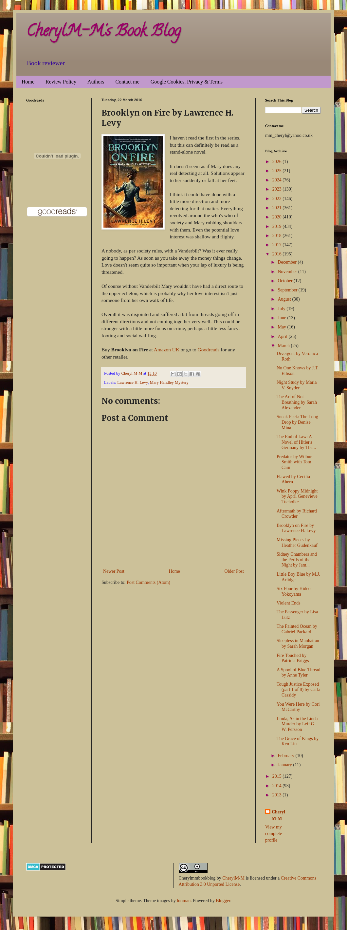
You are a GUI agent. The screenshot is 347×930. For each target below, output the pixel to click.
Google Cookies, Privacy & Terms (187, 81)
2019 (277, 226)
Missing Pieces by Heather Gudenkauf (297, 542)
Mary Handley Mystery (169, 382)
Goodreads (209, 349)
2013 (277, 794)
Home (28, 81)
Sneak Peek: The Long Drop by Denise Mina (297, 422)
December (288, 262)
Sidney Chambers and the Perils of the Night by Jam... (297, 560)
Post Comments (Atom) (148, 582)
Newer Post (113, 571)
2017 (277, 244)
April (283, 336)
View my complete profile (273, 833)
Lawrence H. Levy (132, 382)
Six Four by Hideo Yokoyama (294, 591)
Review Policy (61, 81)
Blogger (223, 900)
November (288, 271)
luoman (184, 900)
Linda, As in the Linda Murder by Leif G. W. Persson (297, 724)
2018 (277, 235)
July (282, 308)
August (285, 299)
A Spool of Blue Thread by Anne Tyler (298, 672)
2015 (277, 776)
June (282, 317)
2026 (277, 161)
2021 (277, 207)
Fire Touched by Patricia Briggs (293, 658)
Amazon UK (166, 349)
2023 (277, 189)
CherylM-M (233, 878)
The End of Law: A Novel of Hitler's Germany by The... (296, 442)
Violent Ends (289, 603)
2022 (277, 198)
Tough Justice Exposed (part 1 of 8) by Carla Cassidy (298, 690)
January (285, 764)
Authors (95, 81)
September (288, 290)
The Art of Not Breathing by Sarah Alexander (297, 402)
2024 (277, 179)
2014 (277, 785)
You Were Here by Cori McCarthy (298, 707)
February (286, 755)
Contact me (127, 81)
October (286, 280)
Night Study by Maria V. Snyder (297, 385)
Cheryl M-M (278, 815)
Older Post (234, 571)
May (282, 327)
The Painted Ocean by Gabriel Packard (297, 629)
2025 (277, 170)
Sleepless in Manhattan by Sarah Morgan (298, 643)
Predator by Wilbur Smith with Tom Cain (294, 462)
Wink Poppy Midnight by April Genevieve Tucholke (297, 497)
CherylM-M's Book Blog (103, 32)
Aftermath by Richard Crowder (297, 514)
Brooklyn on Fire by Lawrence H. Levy (296, 528)
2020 (277, 216)
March (284, 345)
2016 (277, 253)
